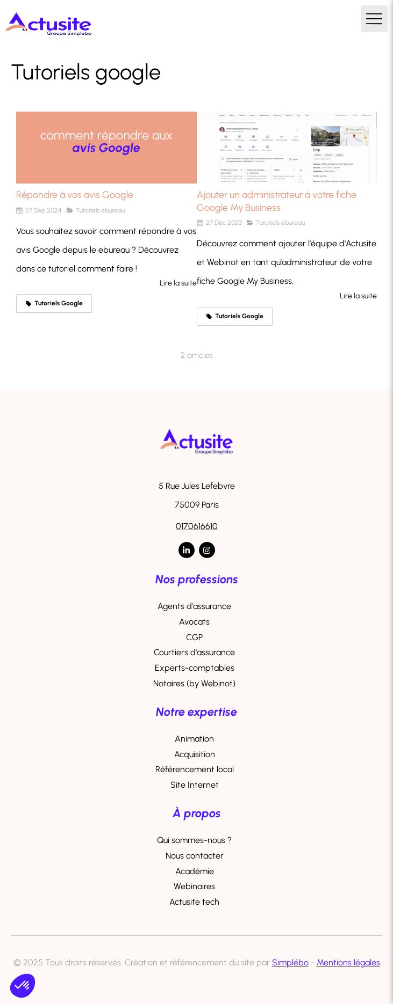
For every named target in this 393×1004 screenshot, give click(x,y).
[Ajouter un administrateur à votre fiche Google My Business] (287, 148)
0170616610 (197, 526)
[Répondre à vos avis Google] (106, 148)
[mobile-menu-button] (374, 18)
